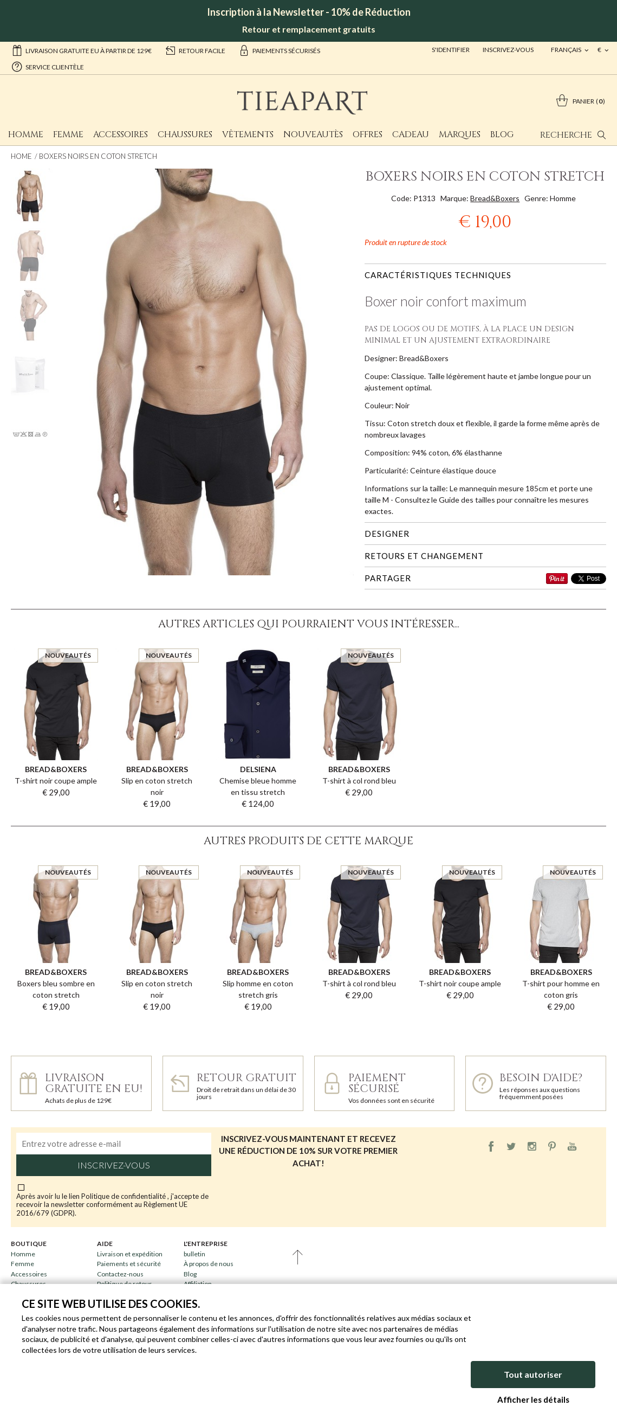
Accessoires (120, 134)
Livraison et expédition (130, 1254)
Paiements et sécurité (129, 1264)
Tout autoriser (533, 1374)
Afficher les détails (533, 1399)
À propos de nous (208, 1264)
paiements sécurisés (279, 50)
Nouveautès (313, 134)
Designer (387, 533)
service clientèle (47, 66)
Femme (68, 134)
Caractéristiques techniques (438, 275)
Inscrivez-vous (508, 50)
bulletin (194, 1254)
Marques (459, 134)
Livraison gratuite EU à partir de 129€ (81, 50)
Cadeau (410, 134)
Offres (367, 134)
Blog (502, 134)
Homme (25, 134)
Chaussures (185, 134)
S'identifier (451, 50)
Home (21, 156)
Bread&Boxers (494, 198)
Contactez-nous (120, 1274)
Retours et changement (424, 556)
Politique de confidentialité (124, 1196)
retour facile (195, 50)
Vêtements (248, 134)
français (566, 50)
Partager (388, 578)
